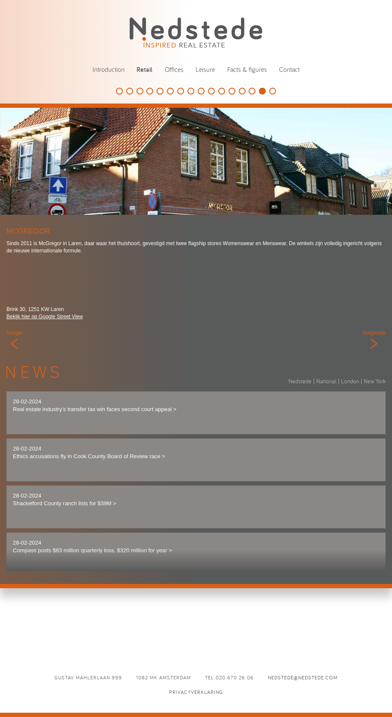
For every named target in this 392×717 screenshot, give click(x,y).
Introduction (108, 69)
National (326, 381)
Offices (174, 69)
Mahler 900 (221, 91)
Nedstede (300, 381)
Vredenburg (252, 91)
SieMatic (119, 91)
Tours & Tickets (180, 91)
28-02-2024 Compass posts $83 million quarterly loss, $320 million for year (92, 546)
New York (375, 381)
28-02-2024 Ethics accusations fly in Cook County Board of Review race (89, 452)
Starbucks (211, 91)
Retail (144, 69)
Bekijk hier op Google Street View (44, 317)
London (350, 381)
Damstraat (201, 91)
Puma (242, 91)
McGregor (262, 91)
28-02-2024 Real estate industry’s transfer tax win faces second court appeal (94, 405)
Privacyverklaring (196, 692)
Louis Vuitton (129, 91)
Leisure (205, 69)
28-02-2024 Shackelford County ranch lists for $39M (64, 499)
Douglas (140, 91)
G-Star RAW (170, 91)
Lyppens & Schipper (190, 91)
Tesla (149, 91)
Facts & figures (247, 69)
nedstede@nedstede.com (303, 677)
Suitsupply (160, 91)
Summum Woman (232, 91)
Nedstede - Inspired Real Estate (196, 32)
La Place (272, 91)
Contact (289, 69)
